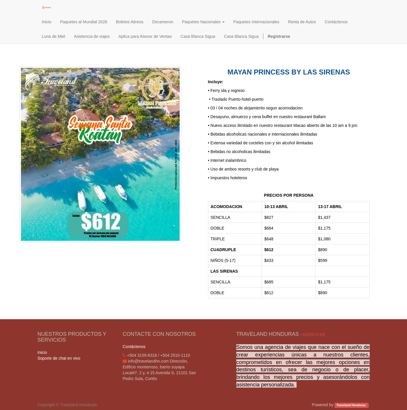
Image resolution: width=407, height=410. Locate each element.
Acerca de (313, 334)
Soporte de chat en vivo (59, 358)
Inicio (42, 352)
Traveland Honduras (351, 405)
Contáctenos (134, 346)
